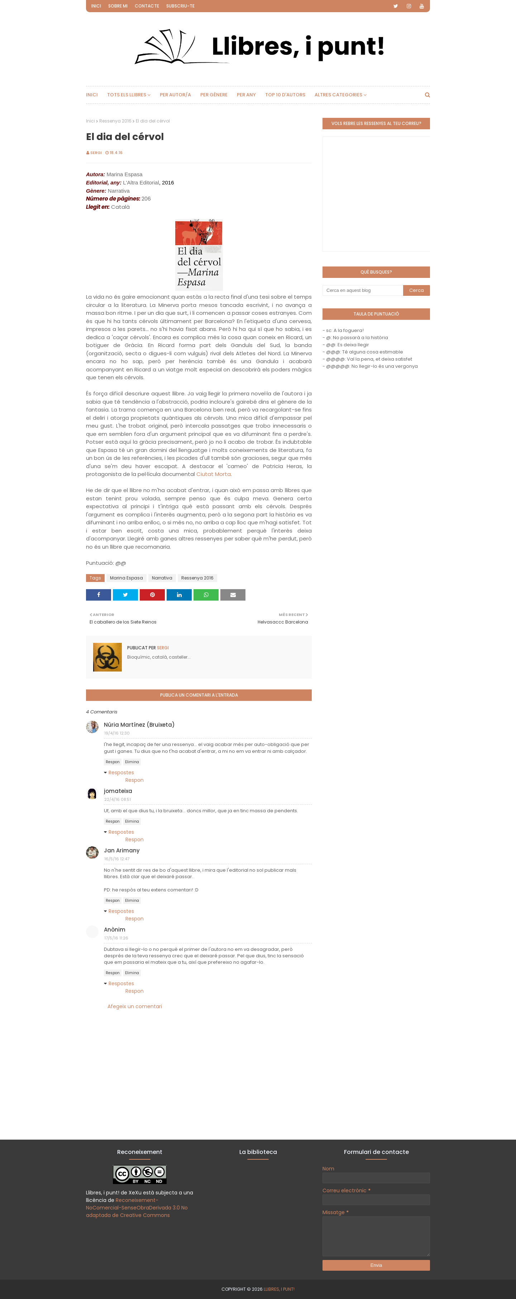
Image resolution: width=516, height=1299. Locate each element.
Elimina (132, 762)
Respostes (121, 772)
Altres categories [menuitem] (338, 94)
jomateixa (118, 791)
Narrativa (162, 578)
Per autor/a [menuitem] (175, 94)
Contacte (147, 6)
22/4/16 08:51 (117, 799)
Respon (113, 762)
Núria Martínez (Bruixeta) (139, 724)
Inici (96, 6)
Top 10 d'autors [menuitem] (285, 94)
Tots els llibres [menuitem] (126, 94)
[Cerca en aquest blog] (362, 290)
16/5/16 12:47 (116, 859)
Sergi (96, 152)
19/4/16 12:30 (117, 733)
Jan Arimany (122, 850)
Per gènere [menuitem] (214, 94)
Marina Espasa (126, 578)
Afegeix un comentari (135, 1006)
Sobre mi (118, 6)
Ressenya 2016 (115, 121)
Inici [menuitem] (92, 94)
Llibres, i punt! (279, 1289)
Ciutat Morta (213, 474)
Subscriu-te (180, 6)
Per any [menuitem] (246, 94)
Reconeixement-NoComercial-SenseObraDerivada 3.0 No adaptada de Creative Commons (137, 1208)
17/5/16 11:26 (116, 938)
